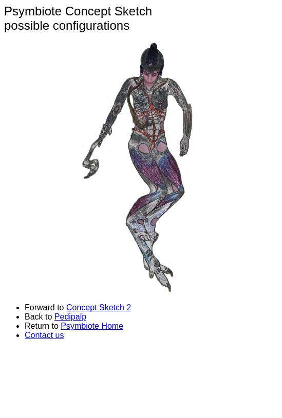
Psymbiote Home (92, 326)
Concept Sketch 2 (98, 307)
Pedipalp (70, 316)
